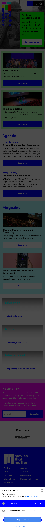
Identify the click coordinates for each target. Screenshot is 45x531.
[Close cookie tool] (42, 490)
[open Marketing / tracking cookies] (41, 511)
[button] (24, 503)
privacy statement (32, 496)
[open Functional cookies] (41, 504)
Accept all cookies (22, 519)
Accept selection (22, 526)
